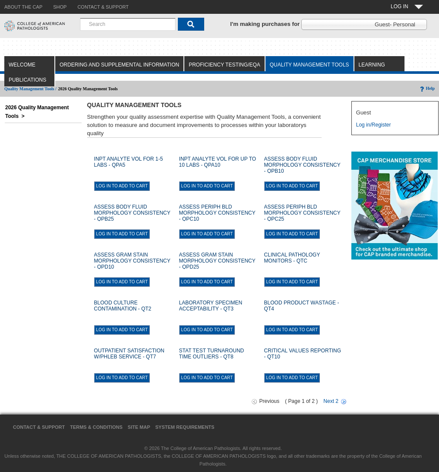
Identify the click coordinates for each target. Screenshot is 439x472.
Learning (372, 65)
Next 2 (330, 401)
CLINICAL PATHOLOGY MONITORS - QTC (292, 258)
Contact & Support (39, 427)
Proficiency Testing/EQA (224, 65)
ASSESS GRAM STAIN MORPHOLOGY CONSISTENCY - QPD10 (132, 261)
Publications (27, 80)
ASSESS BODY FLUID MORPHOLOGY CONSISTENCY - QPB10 (302, 165)
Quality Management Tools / (30, 88)
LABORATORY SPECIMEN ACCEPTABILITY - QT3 (211, 306)
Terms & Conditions (96, 427)
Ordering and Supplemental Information (119, 65)
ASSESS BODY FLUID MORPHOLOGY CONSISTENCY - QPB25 (132, 213)
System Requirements (185, 427)
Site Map (139, 427)
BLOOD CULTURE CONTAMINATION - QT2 (123, 306)
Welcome (22, 65)
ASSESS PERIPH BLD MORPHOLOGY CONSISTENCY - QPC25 (302, 213)
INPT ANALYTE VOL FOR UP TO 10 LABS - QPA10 (217, 162)
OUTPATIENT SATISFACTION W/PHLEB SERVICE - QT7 (129, 354)
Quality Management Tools (309, 65)
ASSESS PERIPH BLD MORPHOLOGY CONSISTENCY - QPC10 (217, 213)
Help (427, 88)
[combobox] (128, 24)
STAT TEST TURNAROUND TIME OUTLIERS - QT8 (211, 354)
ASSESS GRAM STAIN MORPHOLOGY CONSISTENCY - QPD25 (217, 261)
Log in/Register (373, 125)
